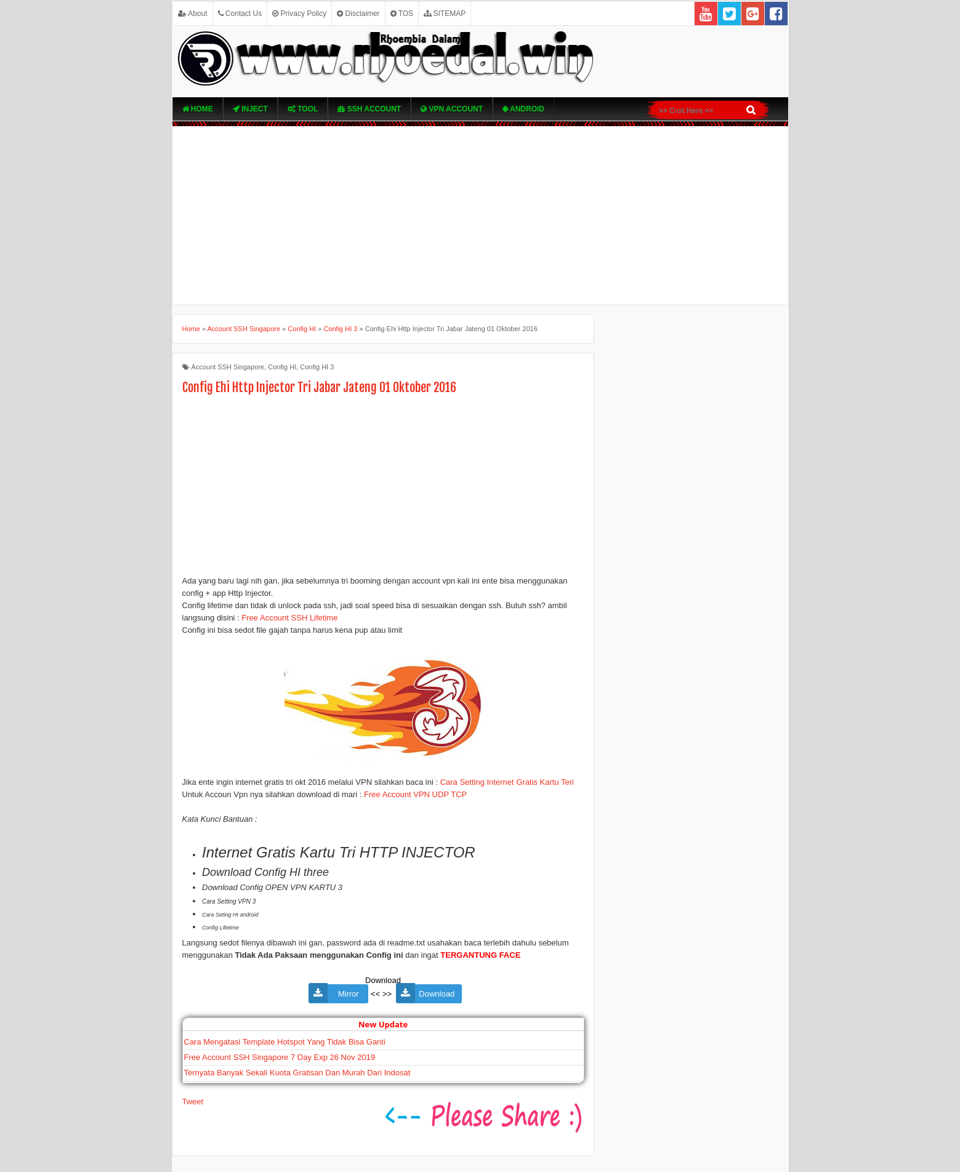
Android (523, 109)
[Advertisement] (480, 215)
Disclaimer (358, 13)
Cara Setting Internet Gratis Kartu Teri (507, 782)
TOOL (303, 109)
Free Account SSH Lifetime (289, 617)
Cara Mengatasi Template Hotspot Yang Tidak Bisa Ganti (284, 1041)
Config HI (282, 367)
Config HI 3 (317, 367)
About (193, 13)
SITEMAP (445, 13)
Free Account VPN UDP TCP (415, 794)
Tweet (193, 1101)
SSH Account (369, 109)
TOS (402, 13)
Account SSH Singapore (228, 367)
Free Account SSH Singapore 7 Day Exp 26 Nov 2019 (280, 1057)
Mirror (346, 993)
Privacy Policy (299, 13)
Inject (250, 109)
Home (197, 109)
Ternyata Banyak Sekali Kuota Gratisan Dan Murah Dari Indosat (297, 1072)
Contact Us (240, 13)
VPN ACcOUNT (452, 109)
